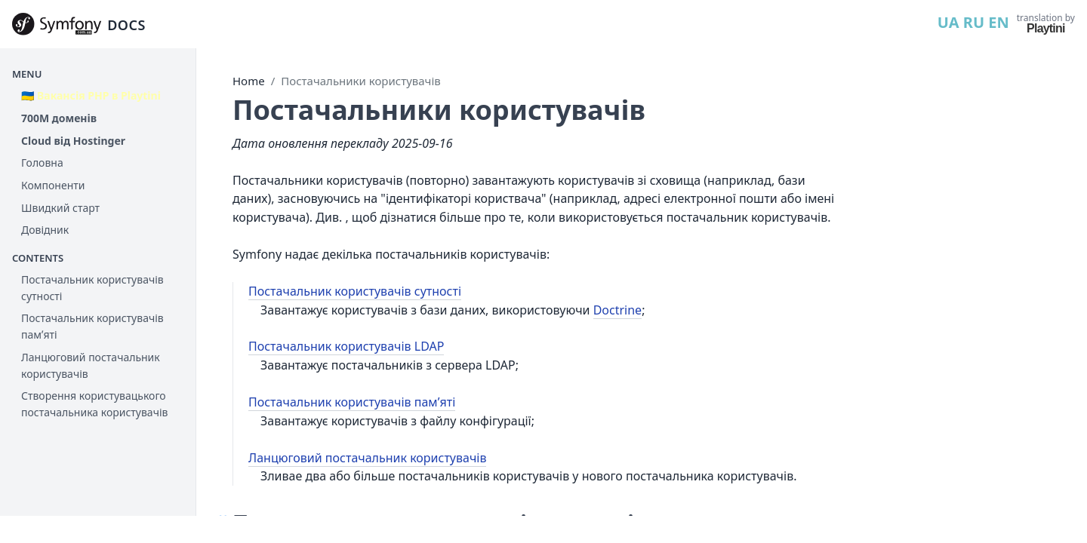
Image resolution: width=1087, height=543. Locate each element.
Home (248, 80)
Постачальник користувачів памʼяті (92, 326)
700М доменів (59, 118)
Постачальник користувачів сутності (92, 287)
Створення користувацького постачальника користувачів (94, 403)
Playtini (1046, 28)
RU (973, 22)
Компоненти (53, 185)
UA (948, 22)
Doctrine (617, 310)
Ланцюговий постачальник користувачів (90, 365)
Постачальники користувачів (360, 80)
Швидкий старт (60, 208)
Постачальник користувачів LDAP (346, 346)
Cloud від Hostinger (73, 140)
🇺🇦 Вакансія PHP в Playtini (91, 95)
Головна (42, 162)
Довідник (45, 229)
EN (998, 22)
